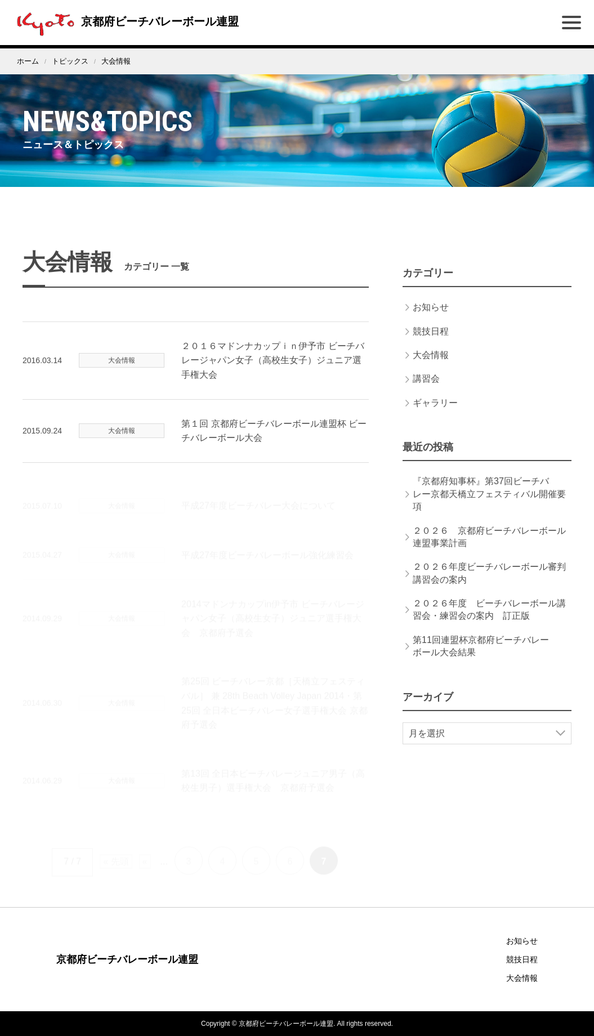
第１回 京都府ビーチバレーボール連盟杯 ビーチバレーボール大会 (274, 444)
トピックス (70, 61)
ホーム (28, 61)
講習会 (426, 393)
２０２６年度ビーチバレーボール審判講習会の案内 (489, 587)
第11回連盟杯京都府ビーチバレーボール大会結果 (481, 660)
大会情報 (431, 369)
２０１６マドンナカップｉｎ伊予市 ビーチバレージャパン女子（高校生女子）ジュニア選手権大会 (272, 374)
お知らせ (431, 321)
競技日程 (431, 345)
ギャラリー (435, 417)
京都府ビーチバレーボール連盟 (125, 21)
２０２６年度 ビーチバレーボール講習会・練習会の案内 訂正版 (489, 624)
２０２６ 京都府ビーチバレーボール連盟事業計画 (489, 550)
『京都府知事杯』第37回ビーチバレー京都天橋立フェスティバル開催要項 (489, 507)
